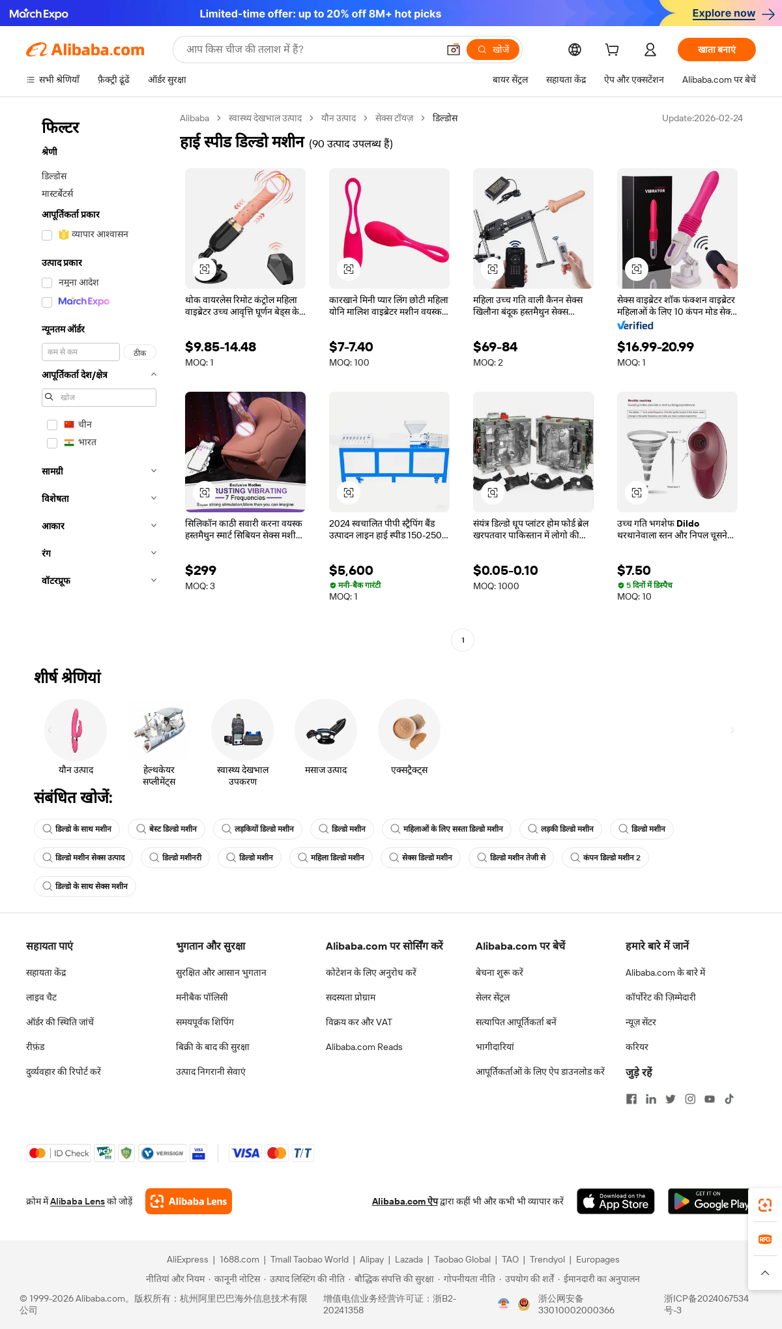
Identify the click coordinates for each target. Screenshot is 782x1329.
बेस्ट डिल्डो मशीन (166, 829)
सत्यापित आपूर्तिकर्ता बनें (516, 1022)
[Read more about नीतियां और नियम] (173, 1279)
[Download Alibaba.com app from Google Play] (712, 1201)
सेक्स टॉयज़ (394, 118)
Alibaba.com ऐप (405, 1201)
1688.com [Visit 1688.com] (239, 1259)
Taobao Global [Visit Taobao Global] (462, 1259)
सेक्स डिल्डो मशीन (420, 858)
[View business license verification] (504, 1304)
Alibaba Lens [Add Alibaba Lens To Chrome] (77, 1201)
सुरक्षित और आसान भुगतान (221, 972)
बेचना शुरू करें (499, 972)
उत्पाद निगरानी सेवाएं (211, 1071)
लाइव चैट (41, 997)
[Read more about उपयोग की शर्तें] (526, 1279)
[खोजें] (493, 49)
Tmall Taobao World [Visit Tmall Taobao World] (309, 1259)
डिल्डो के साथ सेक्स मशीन (85, 886)
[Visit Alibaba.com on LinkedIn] (651, 1099)
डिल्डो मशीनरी (175, 858)
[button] (453, 49)
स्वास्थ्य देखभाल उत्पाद (265, 118)
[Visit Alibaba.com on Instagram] (690, 1099)
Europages (598, 1259)
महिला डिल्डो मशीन (331, 858)
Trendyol (547, 1259)
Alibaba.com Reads (364, 1047)
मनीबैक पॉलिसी (202, 997)
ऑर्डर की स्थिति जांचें (60, 1022)
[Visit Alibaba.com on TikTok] (729, 1099)
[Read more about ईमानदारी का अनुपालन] (599, 1279)
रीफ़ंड (35, 1047)
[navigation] (99, 380)
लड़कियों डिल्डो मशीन (258, 829)
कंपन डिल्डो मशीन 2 (605, 858)
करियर (637, 1047)
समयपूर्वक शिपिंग (205, 1022)
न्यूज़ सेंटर (641, 1022)
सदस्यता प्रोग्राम (350, 997)
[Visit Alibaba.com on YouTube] (710, 1099)
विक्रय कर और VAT (359, 1022)
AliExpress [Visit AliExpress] (188, 1259)
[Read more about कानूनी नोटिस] (234, 1279)
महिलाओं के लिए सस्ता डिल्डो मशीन (446, 829)
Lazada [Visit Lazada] (409, 1259)
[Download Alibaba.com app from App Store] (616, 1201)
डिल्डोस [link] (445, 118)
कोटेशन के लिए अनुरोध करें (371, 972)
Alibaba (194, 118)
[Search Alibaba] (310, 49)
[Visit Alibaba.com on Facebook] (631, 1099)
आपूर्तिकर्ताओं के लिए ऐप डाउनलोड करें (540, 1071)
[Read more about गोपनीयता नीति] (466, 1279)
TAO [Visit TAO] (510, 1259)
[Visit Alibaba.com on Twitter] (670, 1099)
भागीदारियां (495, 1047)
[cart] (614, 51)
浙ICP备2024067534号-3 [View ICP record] (706, 1304)
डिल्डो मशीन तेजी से (511, 858)
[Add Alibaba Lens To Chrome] (188, 1201)
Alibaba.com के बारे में (665, 972)
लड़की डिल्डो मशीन (561, 829)
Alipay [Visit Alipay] (372, 1259)
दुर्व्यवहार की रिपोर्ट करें (63, 1071)
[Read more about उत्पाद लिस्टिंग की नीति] (304, 1279)
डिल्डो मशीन (342, 829)
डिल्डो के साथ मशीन (76, 829)
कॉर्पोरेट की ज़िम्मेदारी (661, 997)
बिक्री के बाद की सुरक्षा (213, 1047)
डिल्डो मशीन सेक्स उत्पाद (83, 858)
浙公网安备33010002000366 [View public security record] (576, 1304)
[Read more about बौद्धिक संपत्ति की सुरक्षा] (391, 1279)
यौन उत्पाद (338, 118)
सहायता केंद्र (46, 972)
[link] (765, 1205)
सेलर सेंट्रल (493, 997)
